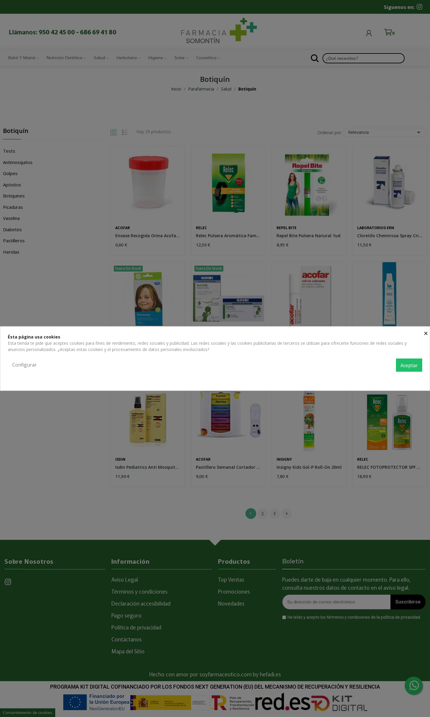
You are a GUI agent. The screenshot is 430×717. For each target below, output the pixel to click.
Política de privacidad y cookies (392, 378)
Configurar (24, 364)
